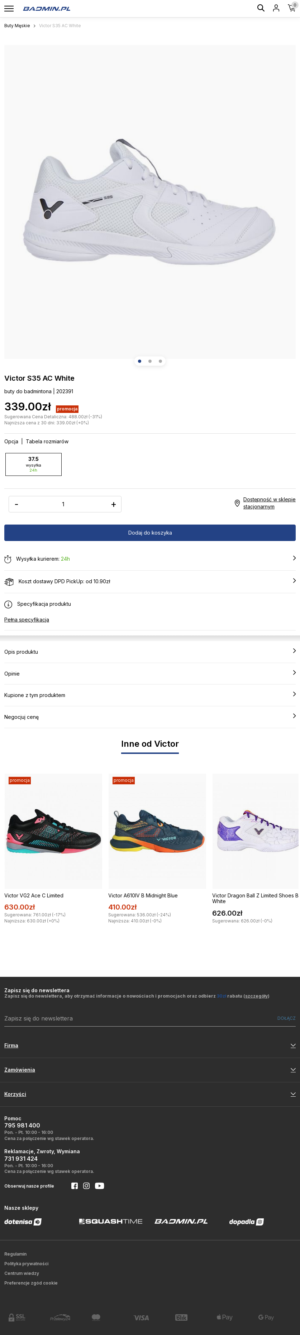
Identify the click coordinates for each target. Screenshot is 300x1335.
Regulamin (15, 1254)
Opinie (150, 673)
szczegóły (256, 996)
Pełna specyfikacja (26, 620)
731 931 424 (21, 1158)
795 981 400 (22, 1125)
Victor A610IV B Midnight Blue (143, 895)
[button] (139, 361)
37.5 (33, 464)
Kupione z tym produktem (150, 695)
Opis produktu (150, 651)
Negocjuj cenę (150, 716)
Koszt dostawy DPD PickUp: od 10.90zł (150, 582)
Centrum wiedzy (21, 1273)
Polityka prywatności (26, 1263)
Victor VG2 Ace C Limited (33, 895)
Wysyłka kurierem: (150, 559)
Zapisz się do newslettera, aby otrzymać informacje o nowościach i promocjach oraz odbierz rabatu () (137, 996)
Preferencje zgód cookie (31, 1283)
